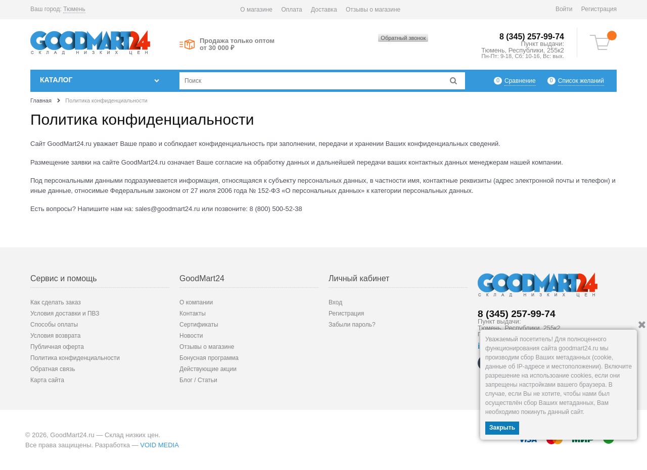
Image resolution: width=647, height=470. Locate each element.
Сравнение (520, 80)
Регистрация (599, 9)
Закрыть (502, 427)
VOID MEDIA (159, 445)
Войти (564, 9)
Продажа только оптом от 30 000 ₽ (237, 44)
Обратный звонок (403, 38)
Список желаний (581, 80)
